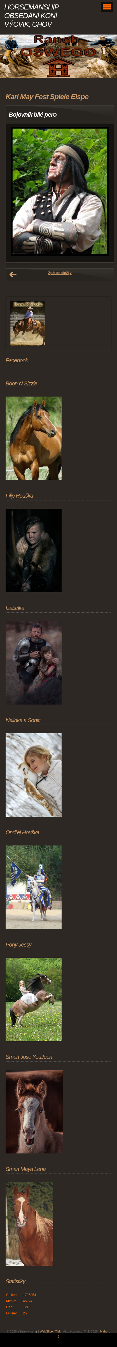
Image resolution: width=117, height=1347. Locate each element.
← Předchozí (13, 274)
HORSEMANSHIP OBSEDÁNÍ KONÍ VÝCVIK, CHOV (31, 15)
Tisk (58, 1331)
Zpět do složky (59, 273)
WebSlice (46, 1331)
